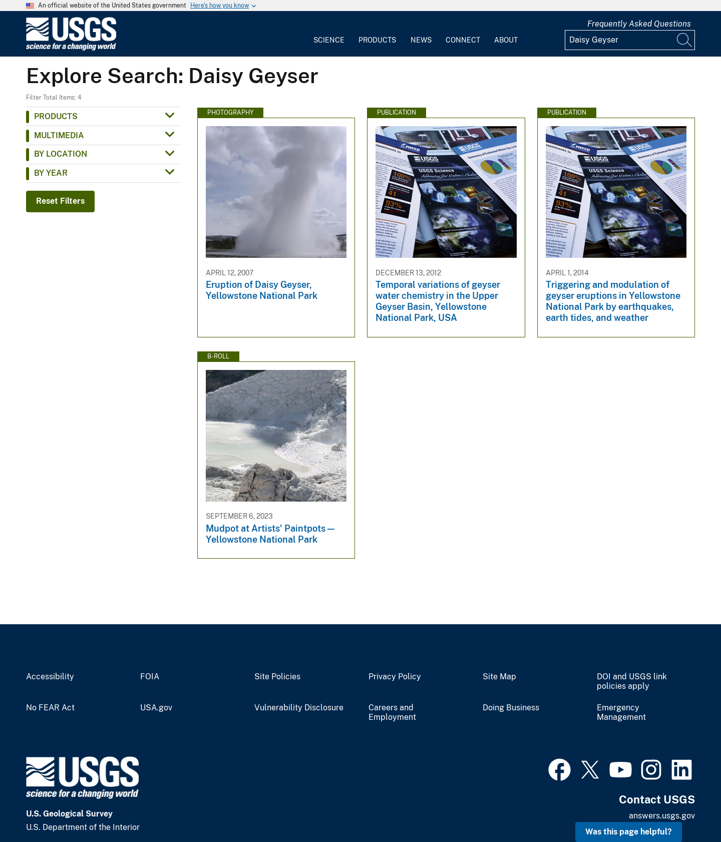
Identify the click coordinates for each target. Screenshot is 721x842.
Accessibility (50, 676)
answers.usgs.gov (662, 815)
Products (377, 40)
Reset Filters (60, 201)
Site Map (499, 676)
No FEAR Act (50, 707)
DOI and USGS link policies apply (632, 681)
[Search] (685, 40)
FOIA (149, 676)
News (421, 40)
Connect (463, 40)
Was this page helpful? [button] (628, 831)
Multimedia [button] (59, 135)
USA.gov (156, 707)
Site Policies (277, 676)
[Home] (71, 48)
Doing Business (511, 707)
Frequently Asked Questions (639, 24)
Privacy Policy (395, 676)
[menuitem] (328, 34)
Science (328, 40)
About (506, 40)
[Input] (630, 40)
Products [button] (56, 116)
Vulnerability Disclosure (298, 707)
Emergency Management (621, 712)
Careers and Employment (392, 712)
